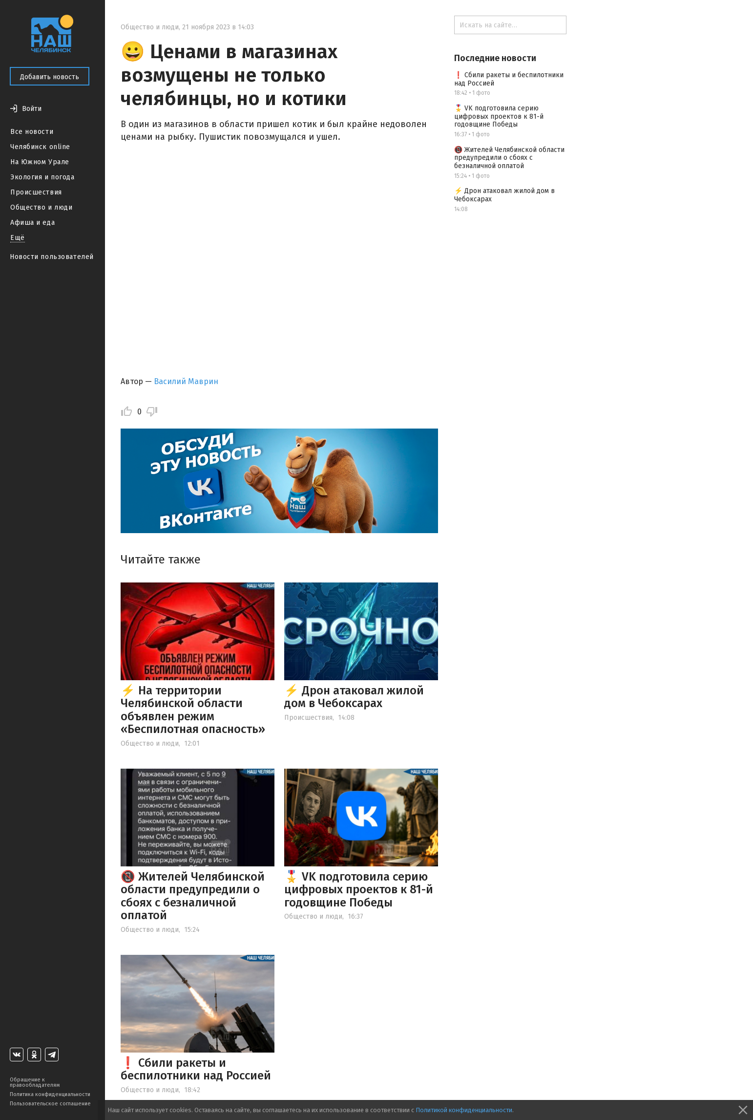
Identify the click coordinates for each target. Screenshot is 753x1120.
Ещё (17, 238)
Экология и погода (42, 177)
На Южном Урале (39, 162)
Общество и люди (41, 207)
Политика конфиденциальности (50, 1094)
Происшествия (36, 192)
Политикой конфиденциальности (464, 1110)
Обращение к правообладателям (35, 1082)
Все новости (31, 132)
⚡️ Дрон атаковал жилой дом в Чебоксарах (354, 697)
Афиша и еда (32, 222)
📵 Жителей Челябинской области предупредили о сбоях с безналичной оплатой (193, 896)
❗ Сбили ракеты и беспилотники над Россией (196, 1069)
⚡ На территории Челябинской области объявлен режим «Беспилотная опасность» (193, 710)
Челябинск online (40, 147)
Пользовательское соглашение (50, 1103)
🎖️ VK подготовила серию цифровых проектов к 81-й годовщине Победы (358, 889)
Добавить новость (49, 77)
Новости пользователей (52, 257)
